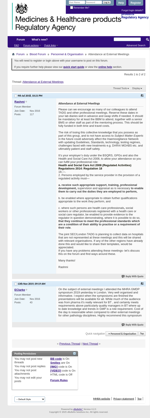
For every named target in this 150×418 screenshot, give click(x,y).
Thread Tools (120, 88)
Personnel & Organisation (67, 54)
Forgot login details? (132, 10)
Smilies (55, 362)
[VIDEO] (55, 370)
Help (121, 2)
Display (136, 88)
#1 (142, 95)
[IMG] (54, 366)
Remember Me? (79, 8)
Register (136, 2)
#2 (142, 283)
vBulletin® (78, 409)
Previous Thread (69, 343)
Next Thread (90, 343)
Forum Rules (59, 380)
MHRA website (101, 398)
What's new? (40, 39)
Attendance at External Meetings (43, 81)
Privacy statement (123, 398)
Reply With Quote (132, 276)
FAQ (16, 45)
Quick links (50, 45)
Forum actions (31, 45)
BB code (56, 358)
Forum (21, 39)
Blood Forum (38, 54)
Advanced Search (135, 45)
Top (142, 333)
